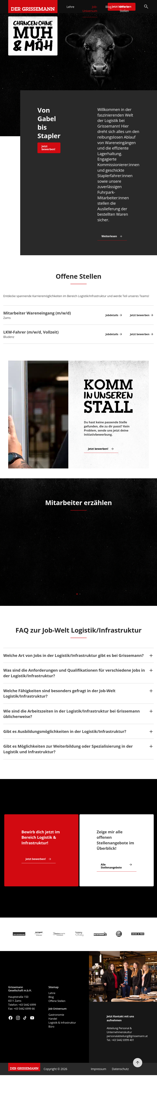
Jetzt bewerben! (48, 147)
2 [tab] (80, 593)
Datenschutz (120, 1069)
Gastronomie (56, 1015)
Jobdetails (111, 315)
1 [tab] (77, 593)
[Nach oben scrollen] (137, 1062)
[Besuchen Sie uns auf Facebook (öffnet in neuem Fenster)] (10, 1018)
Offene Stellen (124, 9)
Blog (108, 7)
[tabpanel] (78, 555)
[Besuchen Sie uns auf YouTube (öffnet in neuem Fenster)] (32, 1018)
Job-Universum (89, 9)
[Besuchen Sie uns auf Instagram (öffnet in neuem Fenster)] (18, 1018)
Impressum (98, 1069)
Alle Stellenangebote (111, 866)
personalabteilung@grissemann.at (127, 1036)
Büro (51, 1026)
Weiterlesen (109, 236)
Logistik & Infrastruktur (62, 1022)
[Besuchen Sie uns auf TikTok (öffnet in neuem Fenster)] (24, 1018)
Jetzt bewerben (139, 315)
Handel (52, 1018)
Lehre (70, 7)
